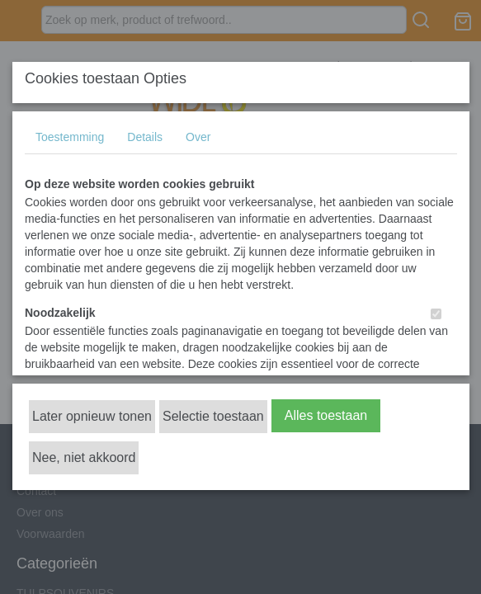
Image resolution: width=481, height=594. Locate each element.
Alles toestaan (326, 415)
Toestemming (69, 137)
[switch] (436, 314)
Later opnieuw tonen (92, 416)
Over (198, 137)
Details (145, 137)
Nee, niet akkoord (83, 457)
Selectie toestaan (213, 416)
